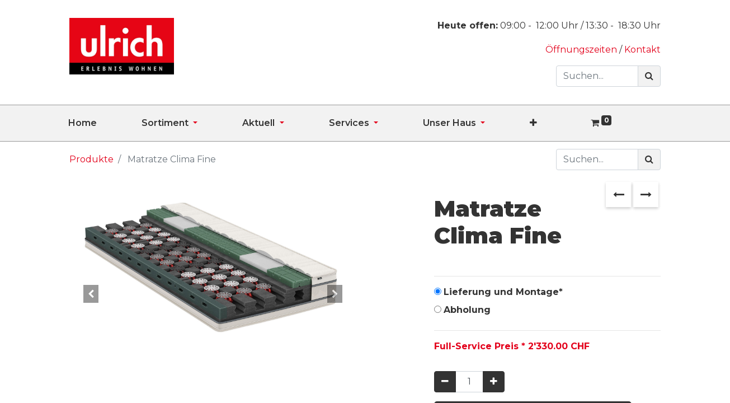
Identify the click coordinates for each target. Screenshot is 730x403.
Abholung (467, 309)
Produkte (91, 159)
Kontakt (642, 49)
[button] (556, 123)
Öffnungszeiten (582, 49)
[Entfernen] (445, 381)
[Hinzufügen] (494, 381)
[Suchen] (649, 76)
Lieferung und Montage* (503, 292)
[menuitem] (105, 123)
